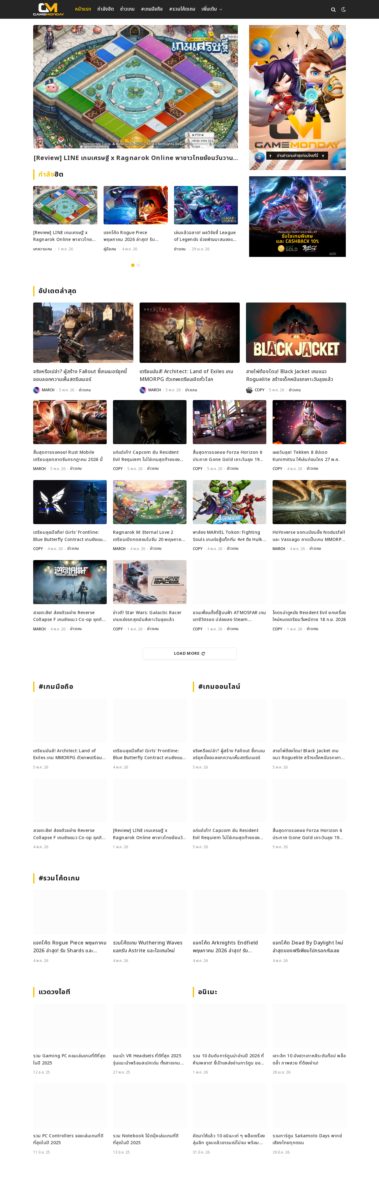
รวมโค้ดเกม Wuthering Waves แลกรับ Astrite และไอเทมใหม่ (148, 946)
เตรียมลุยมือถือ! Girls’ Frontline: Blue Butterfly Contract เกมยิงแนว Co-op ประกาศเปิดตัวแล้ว (69, 536)
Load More (189, 653)
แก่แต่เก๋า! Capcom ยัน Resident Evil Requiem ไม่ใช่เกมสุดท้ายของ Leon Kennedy (146, 456)
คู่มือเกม (110, 249)
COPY (259, 390)
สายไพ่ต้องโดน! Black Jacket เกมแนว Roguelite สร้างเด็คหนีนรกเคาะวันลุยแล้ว (290, 375)
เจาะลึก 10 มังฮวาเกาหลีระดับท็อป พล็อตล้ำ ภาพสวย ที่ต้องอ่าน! (309, 1058)
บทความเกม (42, 249)
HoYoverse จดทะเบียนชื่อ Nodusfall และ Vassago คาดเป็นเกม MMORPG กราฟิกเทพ (309, 536)
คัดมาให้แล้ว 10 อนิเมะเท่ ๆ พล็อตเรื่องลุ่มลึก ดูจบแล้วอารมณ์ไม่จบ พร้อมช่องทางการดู (229, 1139)
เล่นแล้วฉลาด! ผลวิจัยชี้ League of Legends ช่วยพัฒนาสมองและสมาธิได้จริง (206, 237)
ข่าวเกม (127, 9)
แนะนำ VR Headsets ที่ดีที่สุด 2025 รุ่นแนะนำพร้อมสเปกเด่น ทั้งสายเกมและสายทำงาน (147, 1059)
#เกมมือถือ (152, 9)
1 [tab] (133, 265)
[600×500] (297, 216)
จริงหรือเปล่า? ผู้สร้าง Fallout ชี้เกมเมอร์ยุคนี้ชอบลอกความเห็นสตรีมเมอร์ (80, 375)
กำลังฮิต (105, 9)
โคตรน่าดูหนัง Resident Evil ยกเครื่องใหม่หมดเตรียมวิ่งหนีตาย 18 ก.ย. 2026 (309, 615)
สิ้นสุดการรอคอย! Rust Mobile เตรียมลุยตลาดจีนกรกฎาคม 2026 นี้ (68, 456)
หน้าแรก (83, 9)
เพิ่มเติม (209, 9)
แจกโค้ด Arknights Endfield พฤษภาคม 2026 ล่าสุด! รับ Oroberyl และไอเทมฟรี (225, 946)
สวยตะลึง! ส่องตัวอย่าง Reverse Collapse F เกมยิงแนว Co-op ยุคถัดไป (69, 616)
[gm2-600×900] (297, 97)
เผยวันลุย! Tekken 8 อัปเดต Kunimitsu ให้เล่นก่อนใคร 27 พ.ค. (306, 456)
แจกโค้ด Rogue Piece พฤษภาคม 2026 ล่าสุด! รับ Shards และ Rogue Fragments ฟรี (129, 237)
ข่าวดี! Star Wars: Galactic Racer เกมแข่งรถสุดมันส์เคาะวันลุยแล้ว (147, 615)
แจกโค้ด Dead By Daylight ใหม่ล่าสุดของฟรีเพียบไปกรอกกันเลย (308, 946)
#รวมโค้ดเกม (182, 9)
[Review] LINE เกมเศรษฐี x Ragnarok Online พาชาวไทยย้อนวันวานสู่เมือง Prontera (135, 158)
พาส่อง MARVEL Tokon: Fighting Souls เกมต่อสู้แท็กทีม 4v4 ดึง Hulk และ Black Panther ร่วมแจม (228, 536)
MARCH (48, 390)
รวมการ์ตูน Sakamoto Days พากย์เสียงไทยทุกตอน (307, 1138)
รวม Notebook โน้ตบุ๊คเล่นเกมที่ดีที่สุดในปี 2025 (146, 1138)
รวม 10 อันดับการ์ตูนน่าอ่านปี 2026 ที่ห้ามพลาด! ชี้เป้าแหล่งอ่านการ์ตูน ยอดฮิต (228, 1059)
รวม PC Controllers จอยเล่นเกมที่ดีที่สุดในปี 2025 (68, 1138)
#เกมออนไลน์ (219, 686)
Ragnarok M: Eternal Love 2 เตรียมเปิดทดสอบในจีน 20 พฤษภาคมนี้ (149, 536)
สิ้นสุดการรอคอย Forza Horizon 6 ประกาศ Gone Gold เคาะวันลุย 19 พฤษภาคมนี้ (228, 456)
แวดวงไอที (54, 991)
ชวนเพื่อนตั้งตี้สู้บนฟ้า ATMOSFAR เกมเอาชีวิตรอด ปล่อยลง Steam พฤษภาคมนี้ (229, 616)
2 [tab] (138, 265)
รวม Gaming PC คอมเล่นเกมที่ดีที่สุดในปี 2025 (69, 1058)
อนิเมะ (208, 991)
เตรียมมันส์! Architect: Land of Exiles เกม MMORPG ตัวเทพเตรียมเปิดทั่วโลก (186, 375)
